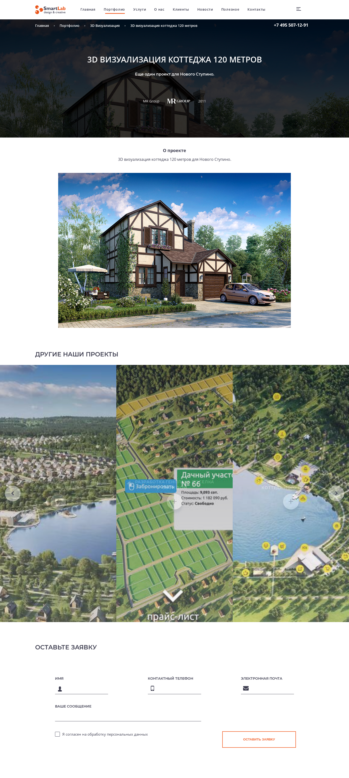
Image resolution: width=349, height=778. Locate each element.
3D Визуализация (105, 25)
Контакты (258, 9)
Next (336, 515)
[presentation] (259, 761)
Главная (89, 9)
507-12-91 (291, 25)
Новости (207, 9)
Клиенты (182, 9)
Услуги (141, 9)
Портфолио (116, 9)
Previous (13, 515)
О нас (161, 9)
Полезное (232, 9)
